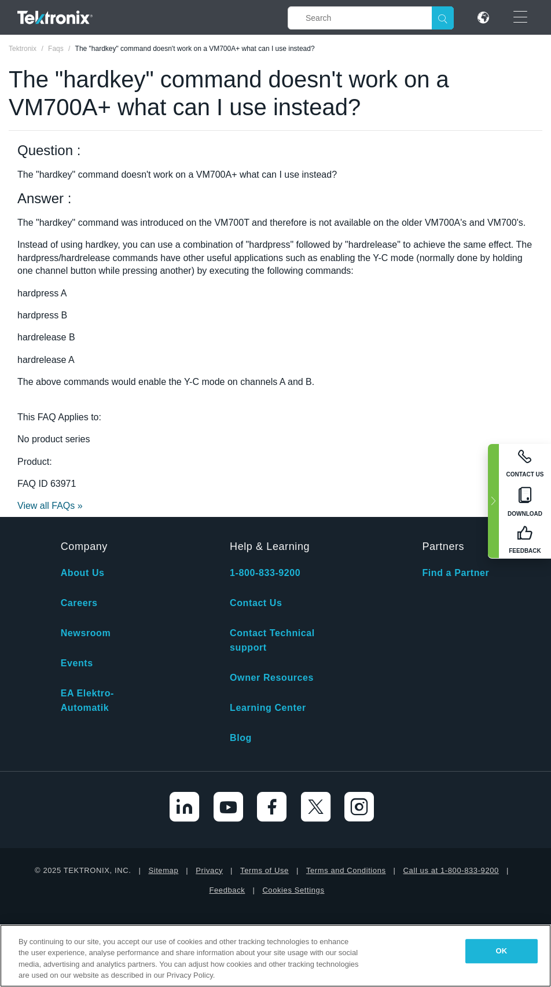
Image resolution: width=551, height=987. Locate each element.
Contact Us (256, 603)
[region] (275, 955)
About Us (83, 573)
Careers (79, 603)
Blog (241, 738)
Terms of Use (264, 870)
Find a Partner (455, 573)
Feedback (227, 890)
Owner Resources (272, 678)
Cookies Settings (293, 890)
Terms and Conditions (346, 870)
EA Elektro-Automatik (87, 700)
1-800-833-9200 (265, 573)
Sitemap (163, 870)
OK (502, 950)
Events (77, 663)
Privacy (209, 870)
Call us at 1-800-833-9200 (451, 870)
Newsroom (86, 633)
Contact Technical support (272, 640)
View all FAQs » (50, 506)
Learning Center (268, 708)
